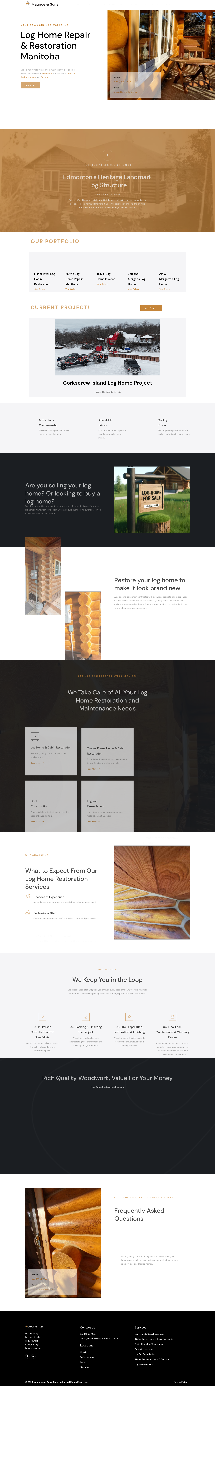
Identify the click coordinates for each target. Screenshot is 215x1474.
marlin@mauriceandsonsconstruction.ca (99, 1426)
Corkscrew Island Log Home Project (107, 470)
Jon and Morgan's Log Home (136, 367)
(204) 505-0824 (88, 1422)
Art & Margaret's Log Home (169, 367)
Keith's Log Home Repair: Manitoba (74, 367)
